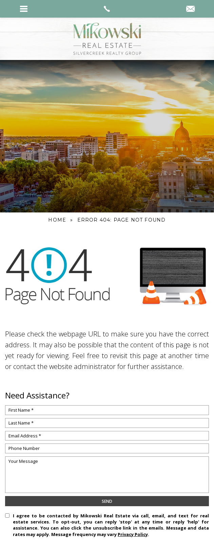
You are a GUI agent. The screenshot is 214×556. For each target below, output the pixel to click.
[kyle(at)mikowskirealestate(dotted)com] (190, 9)
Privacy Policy (133, 534)
